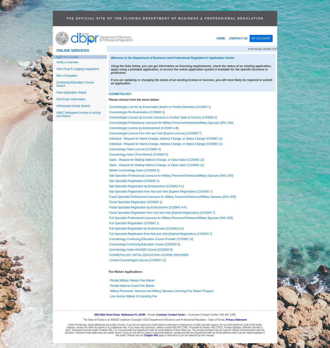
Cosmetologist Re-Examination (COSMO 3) (137, 112)
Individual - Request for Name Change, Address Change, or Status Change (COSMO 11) (166, 138)
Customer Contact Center (170, 314)
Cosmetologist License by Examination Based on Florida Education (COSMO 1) (160, 107)
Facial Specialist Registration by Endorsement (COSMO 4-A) (148, 207)
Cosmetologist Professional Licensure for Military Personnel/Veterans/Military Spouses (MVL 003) (171, 122)
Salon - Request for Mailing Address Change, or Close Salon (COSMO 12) (156, 160)
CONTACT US (238, 38)
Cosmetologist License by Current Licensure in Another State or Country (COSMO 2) (163, 117)
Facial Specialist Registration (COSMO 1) (135, 202)
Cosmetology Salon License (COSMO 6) (135, 149)
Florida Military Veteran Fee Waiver (132, 280)
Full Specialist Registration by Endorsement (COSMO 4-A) (146, 228)
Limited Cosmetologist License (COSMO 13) (137, 260)
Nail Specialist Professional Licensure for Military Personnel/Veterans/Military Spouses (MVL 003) (171, 175)
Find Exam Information (70, 99)
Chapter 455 (151, 335)
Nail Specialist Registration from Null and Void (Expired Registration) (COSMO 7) (160, 191)
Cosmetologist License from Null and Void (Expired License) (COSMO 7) (155, 133)
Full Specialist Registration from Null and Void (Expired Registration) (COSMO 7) (160, 234)
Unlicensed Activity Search (73, 106)
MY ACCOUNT (261, 38)
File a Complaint (66, 75)
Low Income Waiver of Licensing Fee (133, 296)
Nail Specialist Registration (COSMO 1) (134, 181)
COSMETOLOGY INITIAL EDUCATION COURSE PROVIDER (149, 255)
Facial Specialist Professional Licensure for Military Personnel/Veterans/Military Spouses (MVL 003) (172, 197)
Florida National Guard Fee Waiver (132, 285)
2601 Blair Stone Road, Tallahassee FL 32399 (119, 314)
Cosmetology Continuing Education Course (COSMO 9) (144, 244)
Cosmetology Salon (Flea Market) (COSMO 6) (138, 154)
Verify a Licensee (67, 62)
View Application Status (71, 92)
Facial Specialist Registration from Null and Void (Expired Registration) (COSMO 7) (162, 212)
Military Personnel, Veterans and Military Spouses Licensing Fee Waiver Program (162, 291)
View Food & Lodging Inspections (77, 69)
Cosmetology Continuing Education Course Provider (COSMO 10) (151, 239)
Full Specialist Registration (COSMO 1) (134, 223)
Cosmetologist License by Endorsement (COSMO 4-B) (144, 128)
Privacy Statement (236, 319)
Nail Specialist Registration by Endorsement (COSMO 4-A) (146, 186)
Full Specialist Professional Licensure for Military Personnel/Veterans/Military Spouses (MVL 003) (171, 218)
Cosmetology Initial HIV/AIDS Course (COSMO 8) (141, 249)
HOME (220, 38)
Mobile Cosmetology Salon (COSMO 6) (134, 170)
